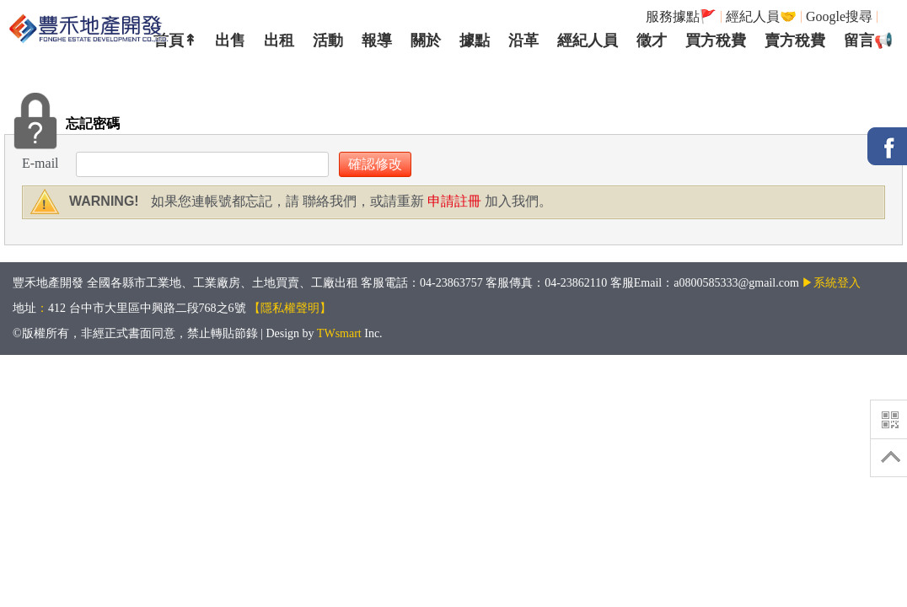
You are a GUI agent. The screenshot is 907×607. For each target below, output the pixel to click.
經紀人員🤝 (761, 16)
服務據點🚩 (681, 16)
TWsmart (339, 333)
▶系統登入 (831, 283)
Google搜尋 (839, 16)
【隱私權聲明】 (290, 308)
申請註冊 (452, 201)
